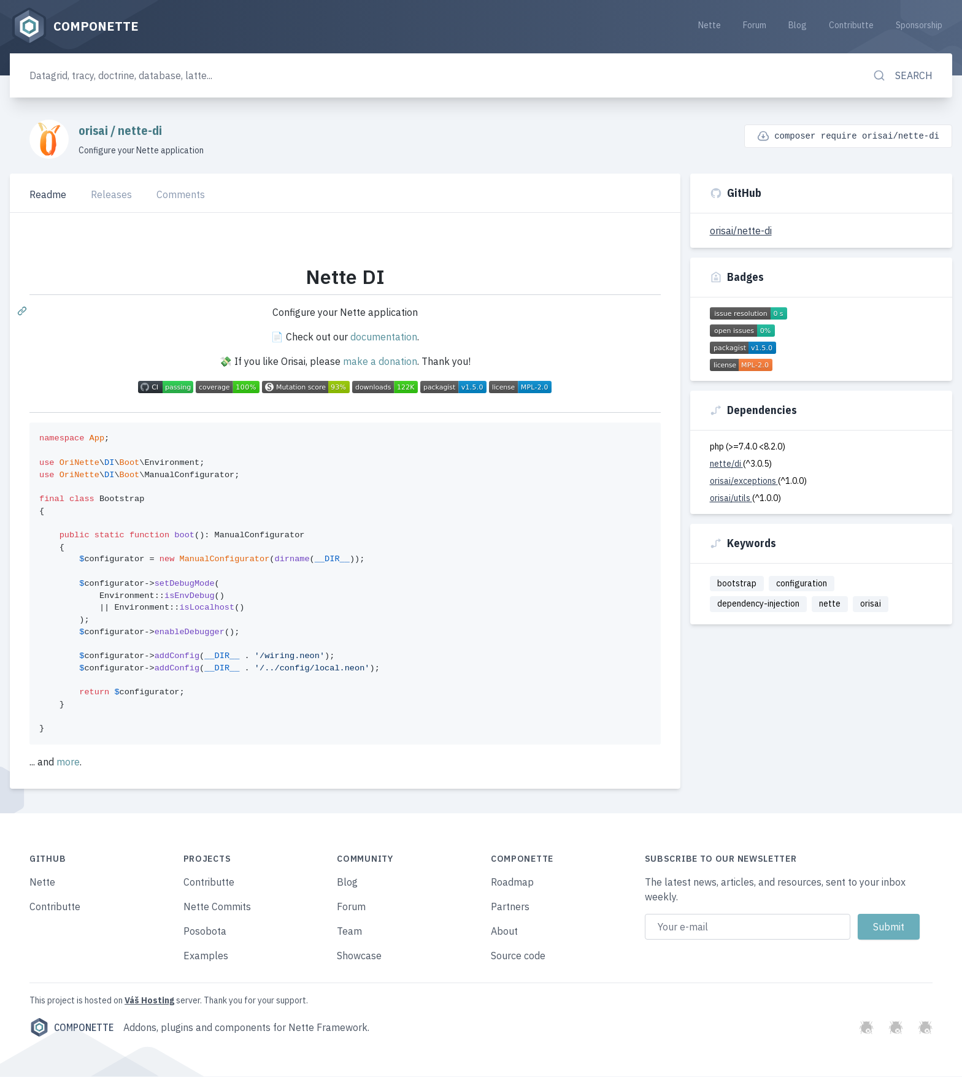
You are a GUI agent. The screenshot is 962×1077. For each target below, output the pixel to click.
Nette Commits (217, 907)
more (68, 762)
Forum (754, 25)
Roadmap (512, 882)
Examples (205, 956)
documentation (383, 338)
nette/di (726, 464)
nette (830, 604)
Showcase (359, 956)
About (504, 932)
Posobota (204, 932)
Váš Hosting (149, 1000)
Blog (797, 25)
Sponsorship (919, 25)
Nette (709, 25)
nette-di (140, 131)
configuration (801, 583)
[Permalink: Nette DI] (23, 311)
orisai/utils (731, 498)
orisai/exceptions (744, 481)
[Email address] (747, 927)
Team (349, 932)
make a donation (380, 362)
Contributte (851, 25)
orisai (94, 131)
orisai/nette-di (741, 231)
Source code (518, 956)
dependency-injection (758, 604)
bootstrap (736, 583)
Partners (510, 907)
